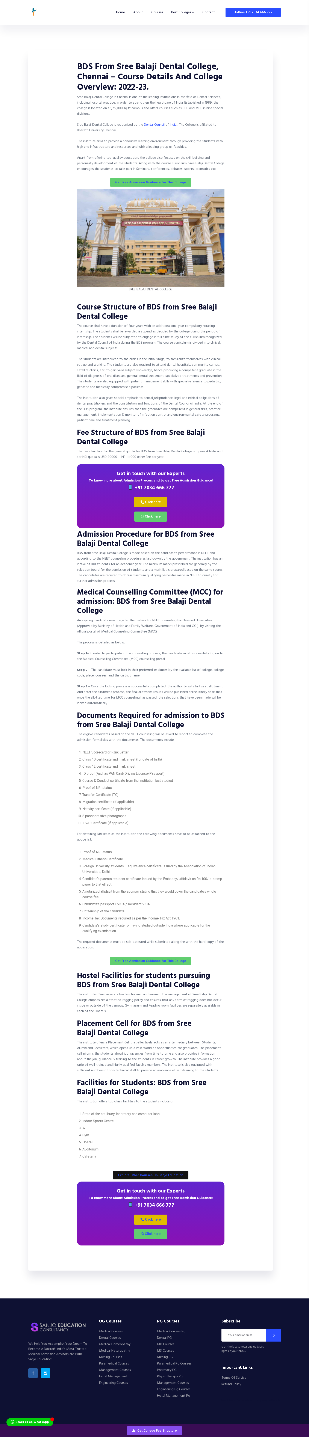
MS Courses (165, 1351)
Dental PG (164, 1338)
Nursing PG (165, 1357)
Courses (157, 12)
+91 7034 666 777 (151, 488)
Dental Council (154, 125)
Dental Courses (110, 1338)
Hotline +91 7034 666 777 (253, 12)
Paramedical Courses (114, 1363)
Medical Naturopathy (114, 1351)
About (138, 12)
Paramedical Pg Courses (174, 1363)
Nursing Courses (110, 1357)
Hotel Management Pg (173, 1396)
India (173, 125)
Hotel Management (113, 1376)
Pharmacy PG (167, 1370)
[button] (154, 1430)
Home (120, 12)
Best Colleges (181, 12)
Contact (208, 12)
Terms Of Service (233, 1378)
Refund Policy (231, 1384)
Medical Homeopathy (114, 1344)
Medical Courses (111, 1331)
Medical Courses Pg (171, 1331)
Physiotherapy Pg (170, 1376)
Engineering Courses (113, 1383)
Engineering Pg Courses (174, 1389)
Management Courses (115, 1370)
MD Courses (165, 1344)
